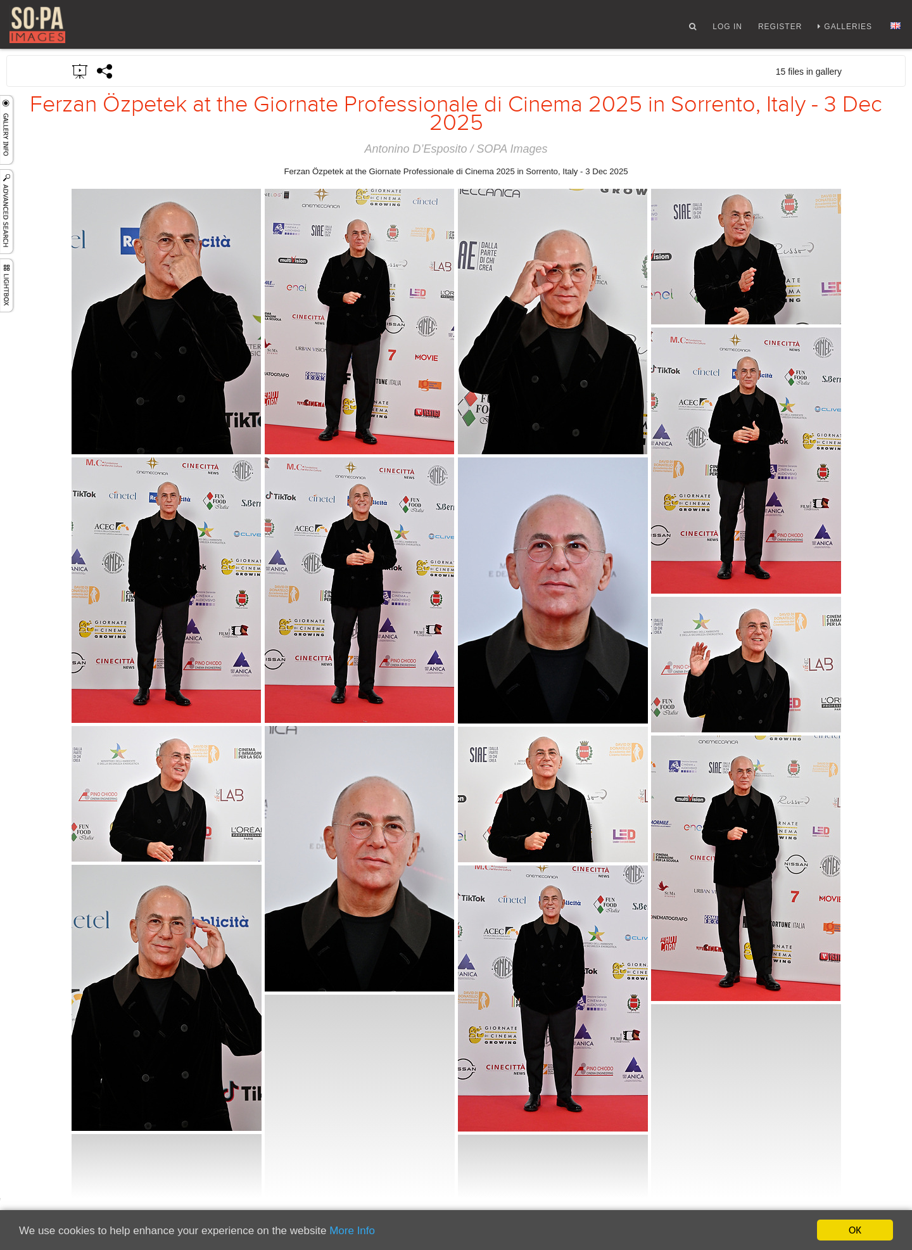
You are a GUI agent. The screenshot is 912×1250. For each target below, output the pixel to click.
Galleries (848, 27)
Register (780, 27)
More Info (352, 1231)
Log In (727, 27)
